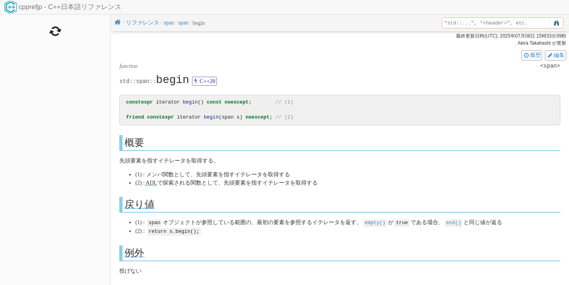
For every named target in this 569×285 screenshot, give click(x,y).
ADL (151, 183)
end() (453, 222)
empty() (375, 222)
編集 (555, 55)
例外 (134, 252)
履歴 (532, 55)
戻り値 (139, 204)
